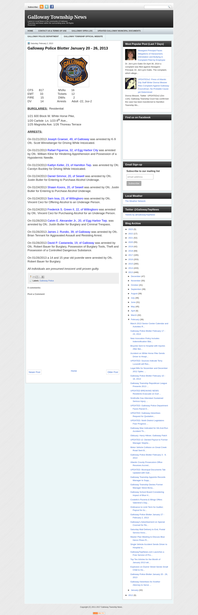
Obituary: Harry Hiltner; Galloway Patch (148, 435)
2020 (131, 242)
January (135, 590)
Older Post (113, 372)
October (135, 285)
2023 (131, 229)
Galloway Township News (57, 17)
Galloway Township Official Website (83, 36)
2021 (131, 238)
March (134, 315)
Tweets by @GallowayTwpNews (140, 215)
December (136, 276)
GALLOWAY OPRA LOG (82, 31)
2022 (131, 233)
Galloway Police (47, 280)
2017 (131, 255)
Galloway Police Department (43, 36)
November (136, 280)
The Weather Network (135, 201)
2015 (131, 264)
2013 (131, 272)
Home (30, 31)
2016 (131, 259)
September (136, 289)
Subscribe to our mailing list (143, 171)
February (135, 319)
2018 (131, 251)
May (133, 306)
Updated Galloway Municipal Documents (119, 31)
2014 (131, 268)
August (134, 293)
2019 (131, 246)
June (133, 302)
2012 (131, 595)
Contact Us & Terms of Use (52, 31)
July (133, 298)
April (133, 311)
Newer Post (34, 372)
